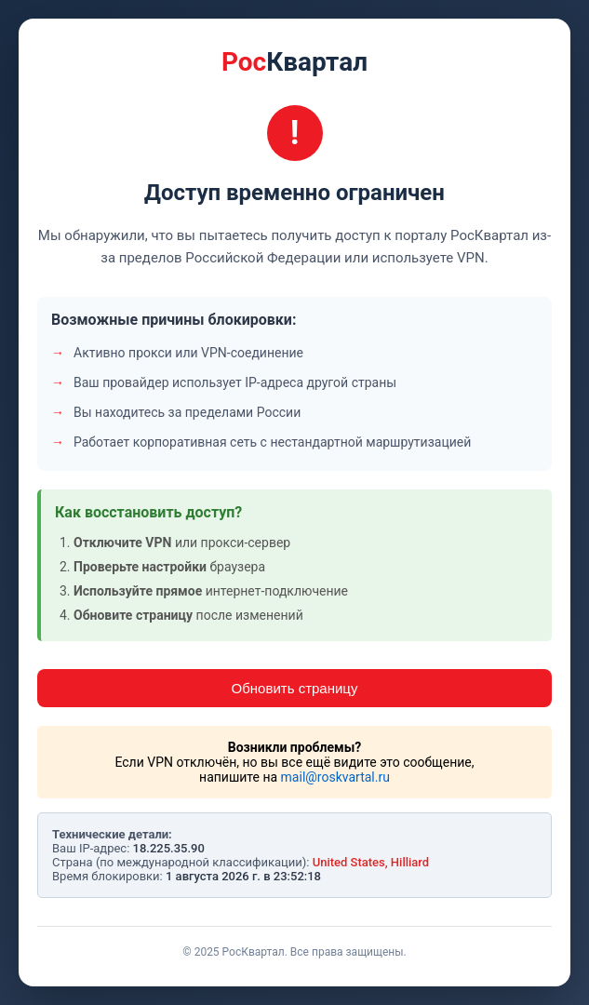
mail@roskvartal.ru (335, 777)
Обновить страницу (295, 688)
